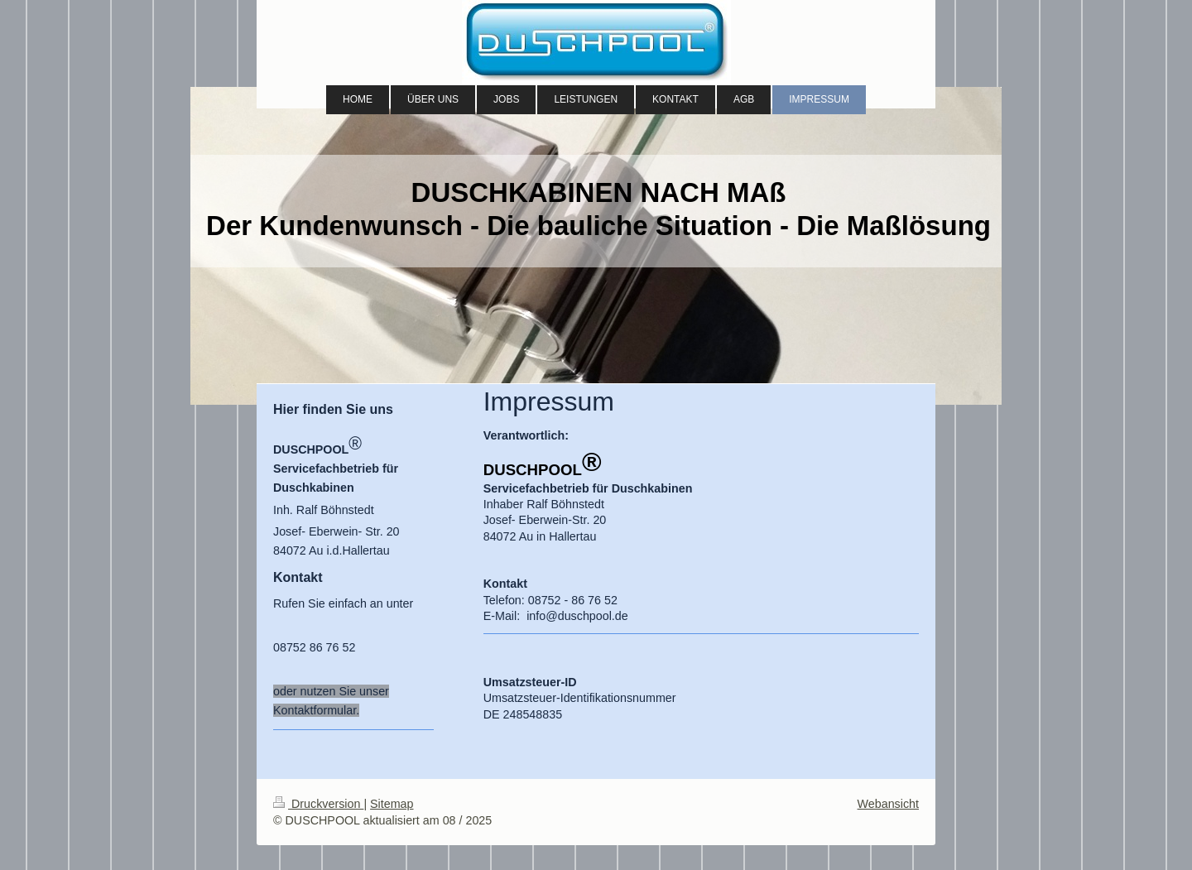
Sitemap (391, 803)
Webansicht (888, 803)
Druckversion (318, 803)
